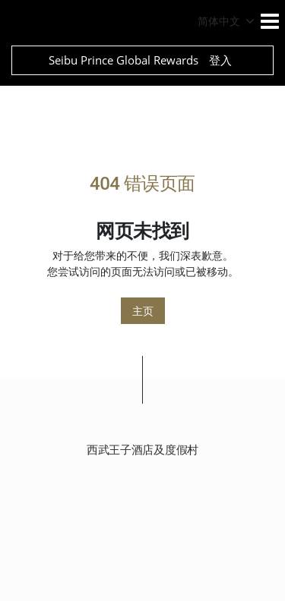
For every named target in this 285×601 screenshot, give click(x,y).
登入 (220, 60)
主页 (143, 311)
